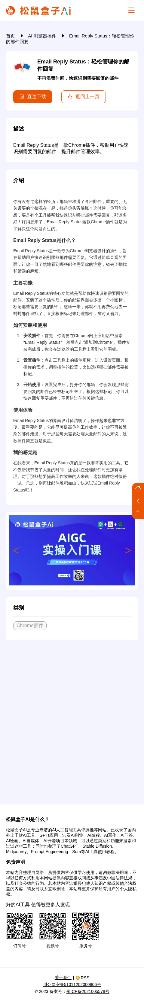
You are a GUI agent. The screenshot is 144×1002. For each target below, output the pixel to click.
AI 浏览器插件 (42, 35)
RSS (82, 977)
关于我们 (63, 977)
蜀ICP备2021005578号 (87, 991)
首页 (11, 35)
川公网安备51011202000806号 (72, 984)
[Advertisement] (72, 720)
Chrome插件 (30, 625)
